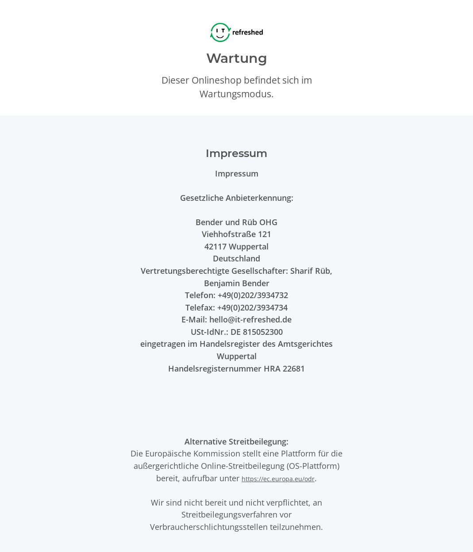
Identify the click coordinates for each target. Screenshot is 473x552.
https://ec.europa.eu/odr (278, 479)
